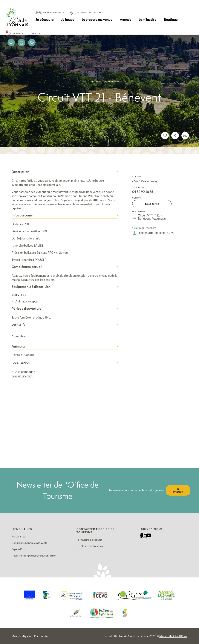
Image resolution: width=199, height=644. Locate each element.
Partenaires (18, 536)
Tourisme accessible (89, 12)
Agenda (125, 19)
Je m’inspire (147, 19)
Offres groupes (53, 12)
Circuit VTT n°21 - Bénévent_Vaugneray (149, 217)
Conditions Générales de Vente (29, 542)
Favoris (18, 33)
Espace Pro (18, 549)
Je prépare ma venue (97, 19)
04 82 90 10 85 (142, 192)
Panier (36, 33)
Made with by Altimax (173, 636)
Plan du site (41, 636)
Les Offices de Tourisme (90, 546)
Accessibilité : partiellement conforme (34, 555)
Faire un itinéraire (24, 376)
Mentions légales (21, 636)
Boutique (171, 19)
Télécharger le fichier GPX (153, 232)
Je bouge (67, 19)
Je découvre (45, 19)
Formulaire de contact (89, 539)
